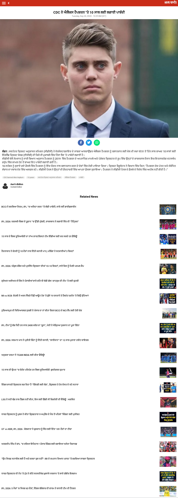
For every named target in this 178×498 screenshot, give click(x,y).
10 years (30, 177)
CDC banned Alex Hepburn (13, 177)
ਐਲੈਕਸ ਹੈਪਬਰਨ (70, 177)
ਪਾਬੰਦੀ (81, 177)
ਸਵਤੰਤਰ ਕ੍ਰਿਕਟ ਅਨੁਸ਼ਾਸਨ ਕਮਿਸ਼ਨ (49, 177)
